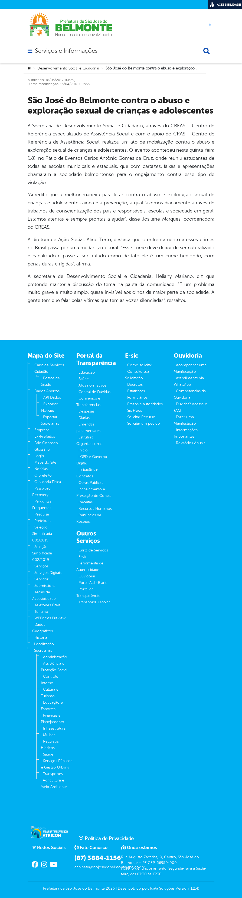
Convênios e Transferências (88, 401)
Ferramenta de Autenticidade (89, 566)
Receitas (86, 502)
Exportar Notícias (49, 407)
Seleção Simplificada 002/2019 (42, 553)
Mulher (49, 735)
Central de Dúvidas (94, 392)
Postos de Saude (50, 381)
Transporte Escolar (94, 602)
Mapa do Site (45, 462)
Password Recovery (41, 491)
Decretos (135, 385)
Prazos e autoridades (145, 404)
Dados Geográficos (42, 628)
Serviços (41, 566)
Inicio (83, 450)
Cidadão (41, 372)
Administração (55, 657)
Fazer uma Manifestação (185, 420)
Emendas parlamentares (88, 427)
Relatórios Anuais (190, 443)
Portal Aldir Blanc (93, 583)
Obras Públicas (91, 483)
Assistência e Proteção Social (54, 666)
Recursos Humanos (95, 509)
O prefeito (43, 475)
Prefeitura (42, 521)
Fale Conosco (46, 443)
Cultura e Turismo (49, 692)
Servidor (41, 579)
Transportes (53, 774)
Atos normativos (92, 385)
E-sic (83, 557)
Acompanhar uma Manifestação (190, 368)
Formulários (137, 397)
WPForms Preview (50, 618)
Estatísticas (136, 391)
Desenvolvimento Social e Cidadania (68, 68)
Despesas (86, 411)
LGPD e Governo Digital (91, 460)
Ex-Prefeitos (44, 436)
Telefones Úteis (47, 605)
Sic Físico (134, 410)
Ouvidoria (87, 576)
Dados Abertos (47, 391)
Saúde (48, 754)
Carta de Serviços (49, 365)
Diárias (84, 418)
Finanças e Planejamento (52, 718)
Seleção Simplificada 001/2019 (42, 533)
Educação (87, 372)
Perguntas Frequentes (41, 504)
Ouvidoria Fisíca (47, 482)
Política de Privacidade (106, 838)
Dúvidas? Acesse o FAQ (190, 407)
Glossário (42, 449)
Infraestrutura (54, 728)
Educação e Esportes (52, 705)
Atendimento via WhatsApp (189, 381)
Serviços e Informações (66, 51)
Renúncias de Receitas (88, 518)
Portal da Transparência (88, 592)
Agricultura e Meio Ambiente (54, 783)
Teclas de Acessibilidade (44, 595)
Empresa (41, 430)
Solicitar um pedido (143, 423)
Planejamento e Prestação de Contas (93, 492)
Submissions (44, 586)
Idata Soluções (162, 888)
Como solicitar (139, 365)
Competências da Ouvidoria (190, 394)
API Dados (52, 397)
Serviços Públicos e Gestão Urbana (56, 764)
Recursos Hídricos (50, 744)
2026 (110, 888)
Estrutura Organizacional (89, 440)
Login (39, 456)
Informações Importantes (186, 433)
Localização (44, 644)
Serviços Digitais (47, 573)
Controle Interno (49, 679)
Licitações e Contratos (87, 473)
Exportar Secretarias (50, 420)
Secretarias (43, 650)
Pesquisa (41, 514)
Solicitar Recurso (141, 417)
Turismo (41, 612)
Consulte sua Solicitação (137, 375)
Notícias (41, 469)
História (40, 638)
